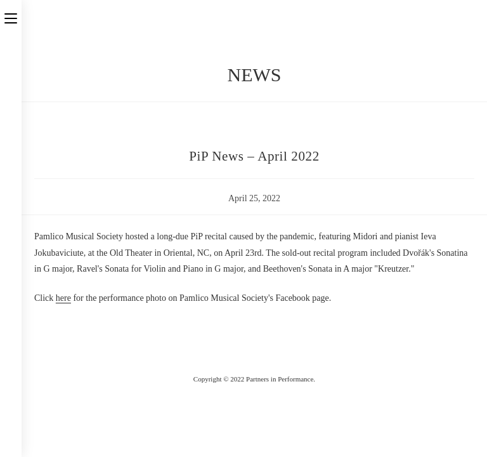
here (63, 298)
